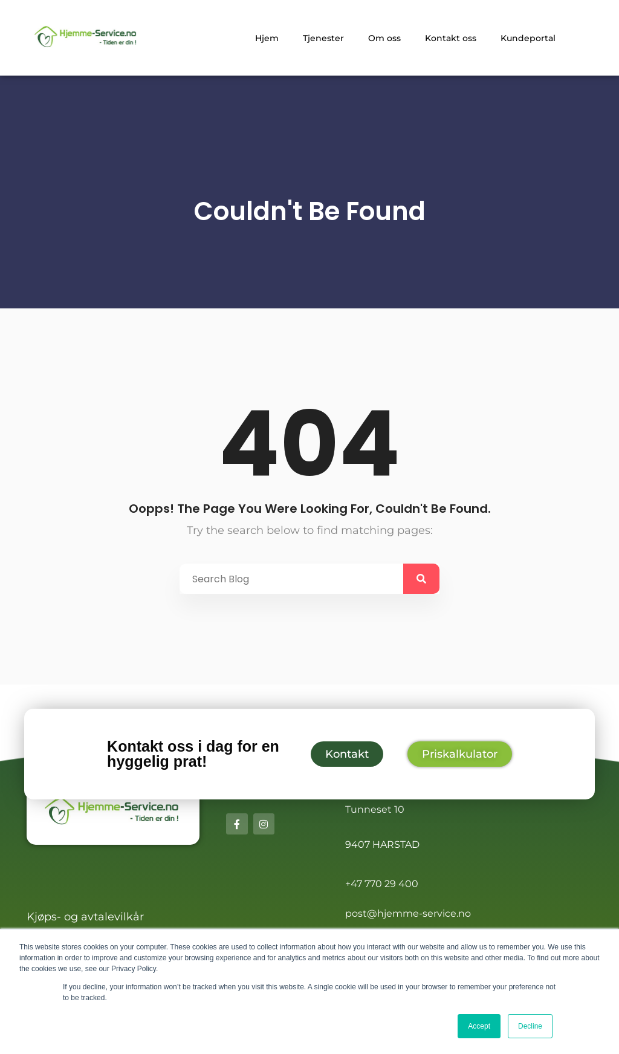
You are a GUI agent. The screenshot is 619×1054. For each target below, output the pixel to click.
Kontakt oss (450, 38)
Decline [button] (530, 1026)
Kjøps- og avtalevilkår (85, 916)
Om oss (384, 38)
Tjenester (323, 38)
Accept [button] (479, 1026)
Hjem (267, 38)
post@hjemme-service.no (408, 913)
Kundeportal (528, 38)
